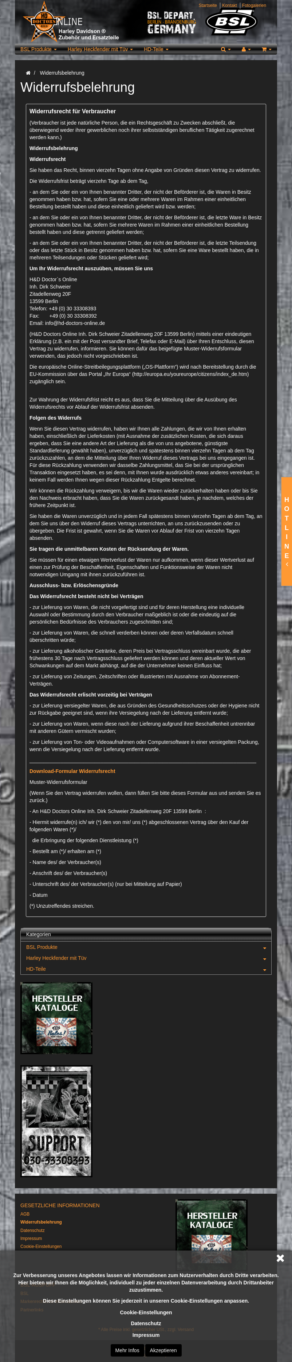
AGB (24, 1214)
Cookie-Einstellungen (146, 1312)
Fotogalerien (254, 5)
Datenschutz (146, 1323)
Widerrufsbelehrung (41, 1222)
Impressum (146, 1335)
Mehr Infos (127, 1350)
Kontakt (229, 5)
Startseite (208, 5)
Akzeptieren (163, 1350)
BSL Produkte (38, 49)
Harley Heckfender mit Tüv (100, 49)
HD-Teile (156, 49)
